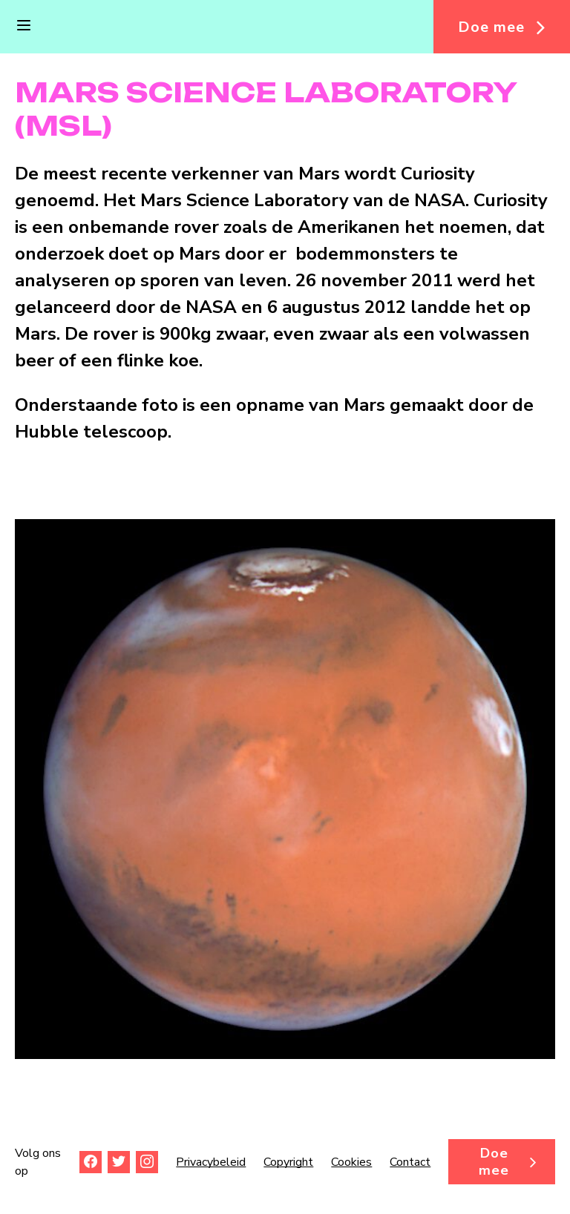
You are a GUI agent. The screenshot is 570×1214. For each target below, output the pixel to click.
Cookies (351, 1162)
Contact (410, 1162)
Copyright (288, 1162)
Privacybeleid (211, 1162)
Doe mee (491, 27)
